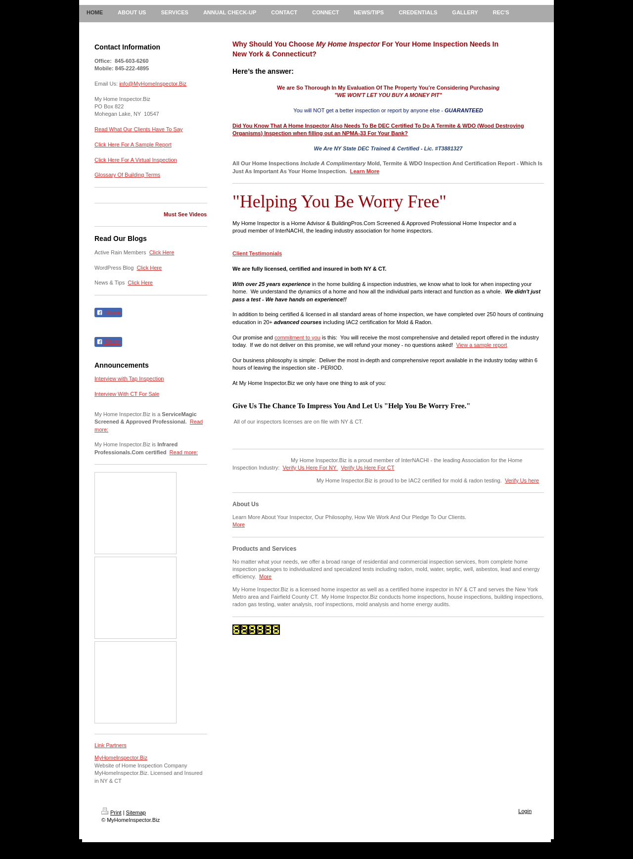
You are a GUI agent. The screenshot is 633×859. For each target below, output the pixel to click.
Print (111, 812)
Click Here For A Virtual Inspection (135, 160)
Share (108, 312)
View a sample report (481, 345)
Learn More (364, 171)
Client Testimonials (257, 253)
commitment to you (297, 337)
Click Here (162, 252)
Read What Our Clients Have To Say (138, 129)
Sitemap (136, 812)
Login (525, 811)
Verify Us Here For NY (310, 468)
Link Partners (110, 745)
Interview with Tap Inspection (129, 379)
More (238, 524)
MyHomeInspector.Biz (120, 758)
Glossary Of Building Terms (127, 175)
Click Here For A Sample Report (133, 144)
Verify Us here (522, 480)
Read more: (184, 452)
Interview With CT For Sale (126, 394)
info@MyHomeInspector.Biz (152, 84)
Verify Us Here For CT (367, 468)
